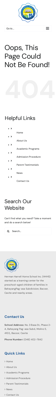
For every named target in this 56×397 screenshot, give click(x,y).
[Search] (8, 231)
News (20, 173)
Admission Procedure (29, 156)
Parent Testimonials (28, 164)
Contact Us (23, 181)
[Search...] (28, 231)
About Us (22, 140)
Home (20, 132)
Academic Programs (28, 148)
